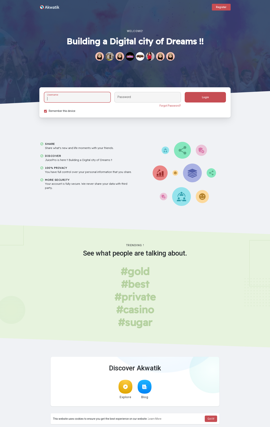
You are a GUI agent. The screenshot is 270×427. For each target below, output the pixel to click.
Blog (145, 389)
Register (221, 7)
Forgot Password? (170, 105)
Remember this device (62, 110)
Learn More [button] (154, 418)
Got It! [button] (211, 418)
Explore (125, 389)
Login (205, 97)
